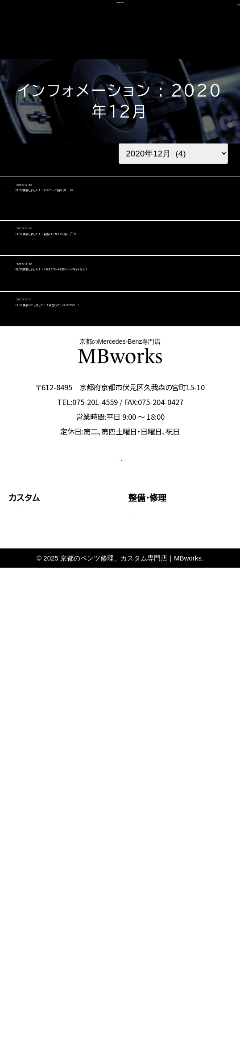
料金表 (27, 866)
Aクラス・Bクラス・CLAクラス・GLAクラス (62, 725)
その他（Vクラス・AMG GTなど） (60, 829)
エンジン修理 (156, 719)
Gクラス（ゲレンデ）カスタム (57, 808)
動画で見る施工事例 (47, 850)
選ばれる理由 (153, 891)
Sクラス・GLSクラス (46, 792)
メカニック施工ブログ (167, 969)
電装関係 (150, 781)
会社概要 (145, 930)
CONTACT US (74, 659)
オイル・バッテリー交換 (170, 750)
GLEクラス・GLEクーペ (51, 777)
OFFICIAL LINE (164, 659)
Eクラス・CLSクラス (46, 762)
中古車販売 (29, 930)
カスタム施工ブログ (164, 949)
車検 (16, 891)
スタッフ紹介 (152, 910)
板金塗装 (150, 735)
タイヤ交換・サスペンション (175, 766)
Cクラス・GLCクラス (47, 746)
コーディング (31, 910)
